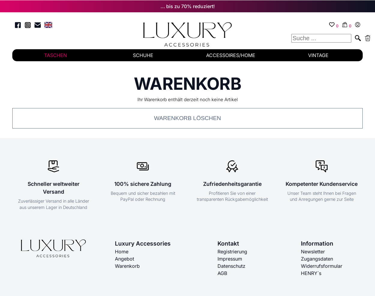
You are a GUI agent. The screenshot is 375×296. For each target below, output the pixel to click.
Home (121, 252)
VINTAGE (318, 55)
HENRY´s (311, 273)
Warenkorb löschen (187, 118)
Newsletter (313, 252)
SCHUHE (143, 55)
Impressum (230, 259)
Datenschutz (231, 266)
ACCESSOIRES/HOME (230, 55)
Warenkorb (127, 266)
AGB (222, 273)
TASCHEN (55, 55)
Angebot (124, 259)
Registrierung (232, 252)
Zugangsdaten (317, 259)
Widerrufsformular (321, 266)
